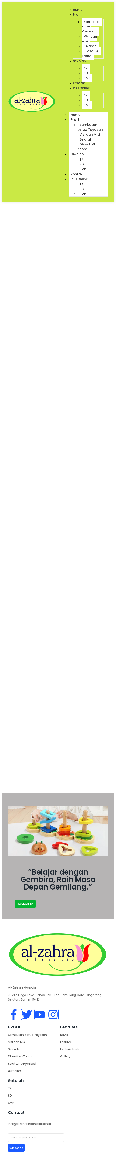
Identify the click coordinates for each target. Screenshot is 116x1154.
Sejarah (90, 46)
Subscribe (16, 1148)
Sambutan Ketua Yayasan (90, 127)
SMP (87, 78)
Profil (77, 14)
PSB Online (81, 88)
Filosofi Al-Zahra (91, 53)
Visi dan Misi (89, 39)
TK (86, 68)
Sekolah (79, 61)
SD (86, 73)
